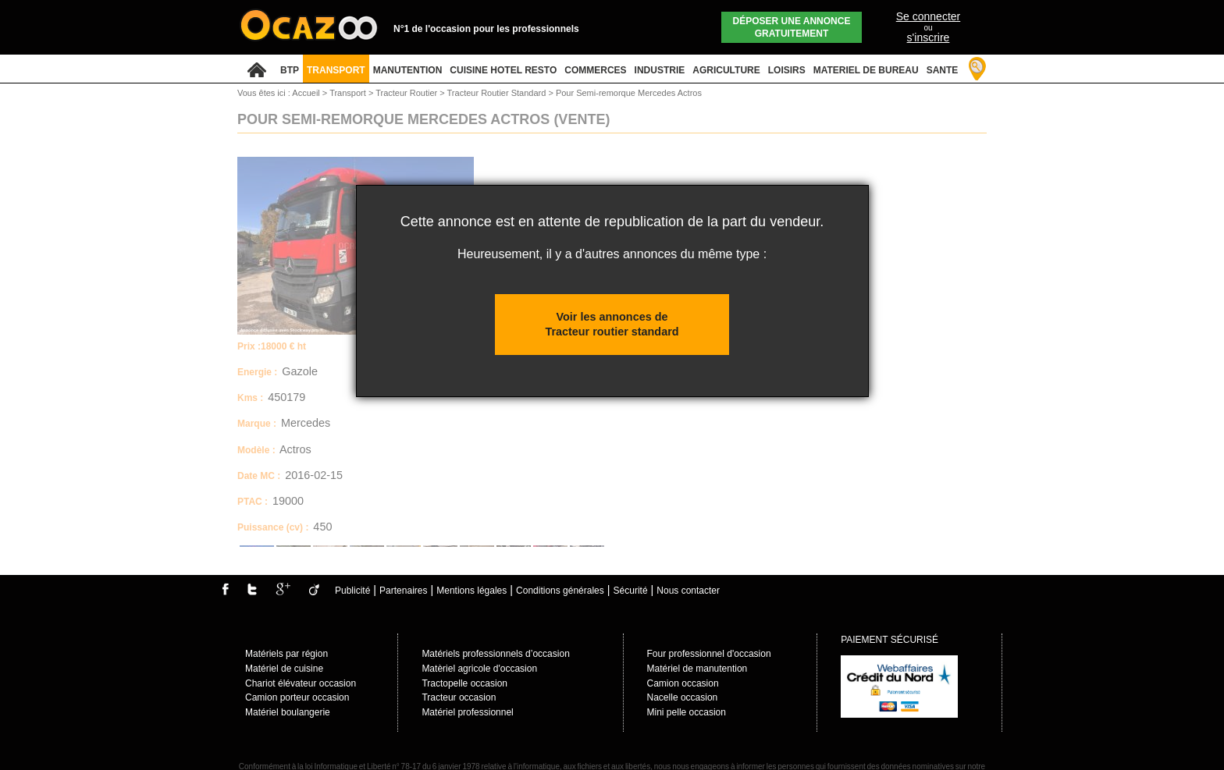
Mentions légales (471, 590)
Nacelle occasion (682, 697)
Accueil (305, 93)
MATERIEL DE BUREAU (866, 70)
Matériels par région (286, 653)
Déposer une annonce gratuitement (792, 27)
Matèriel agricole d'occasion (479, 668)
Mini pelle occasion (686, 712)
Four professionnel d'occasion (709, 653)
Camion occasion (683, 683)
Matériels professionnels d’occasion (495, 653)
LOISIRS (787, 70)
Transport (348, 93)
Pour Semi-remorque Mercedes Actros (629, 93)
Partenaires (403, 590)
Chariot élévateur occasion (300, 683)
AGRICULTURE (726, 70)
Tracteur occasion (459, 697)
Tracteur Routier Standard (498, 93)
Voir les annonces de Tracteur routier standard (611, 324)
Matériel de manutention (697, 668)
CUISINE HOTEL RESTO (503, 70)
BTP (289, 70)
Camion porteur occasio (294, 697)
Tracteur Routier (407, 93)
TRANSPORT (336, 70)
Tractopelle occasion (464, 683)
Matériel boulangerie (287, 712)
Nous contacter (688, 590)
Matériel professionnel (467, 712)
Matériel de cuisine (284, 668)
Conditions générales (560, 590)
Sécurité (631, 590)
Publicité (352, 590)
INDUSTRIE (660, 70)
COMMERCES (595, 70)
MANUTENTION (408, 70)
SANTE (943, 70)
